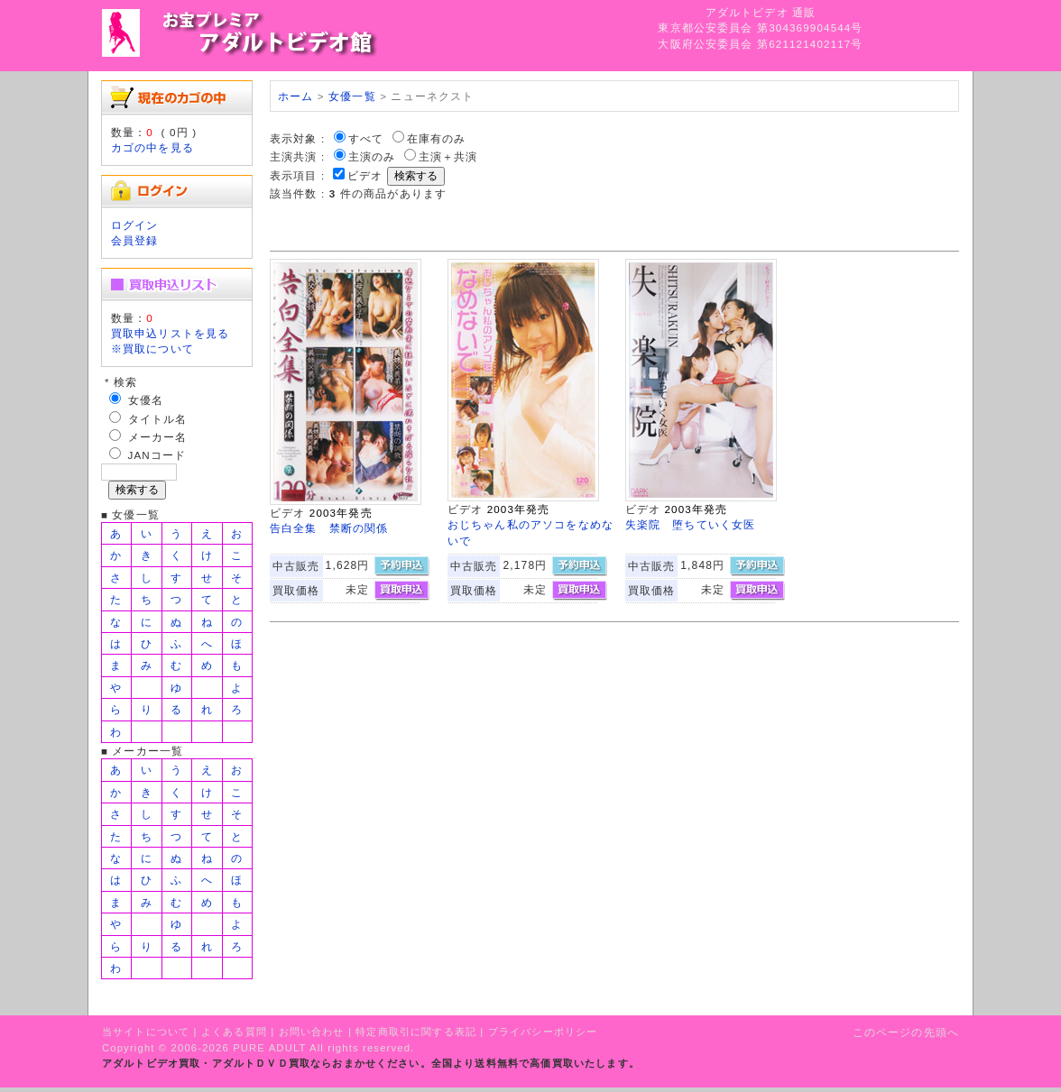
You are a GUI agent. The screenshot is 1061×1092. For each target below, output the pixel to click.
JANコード (157, 455)
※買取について (152, 348)
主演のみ (372, 156)
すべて (365, 138)
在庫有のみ (436, 138)
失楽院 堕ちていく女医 (690, 524)
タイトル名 (158, 419)
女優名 (145, 400)
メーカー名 (158, 437)
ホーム (295, 96)
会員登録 (135, 240)
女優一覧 (352, 96)
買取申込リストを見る (170, 333)
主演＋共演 (448, 156)
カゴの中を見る (152, 147)
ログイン (135, 225)
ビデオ (365, 175)
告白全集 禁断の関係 (329, 528)
